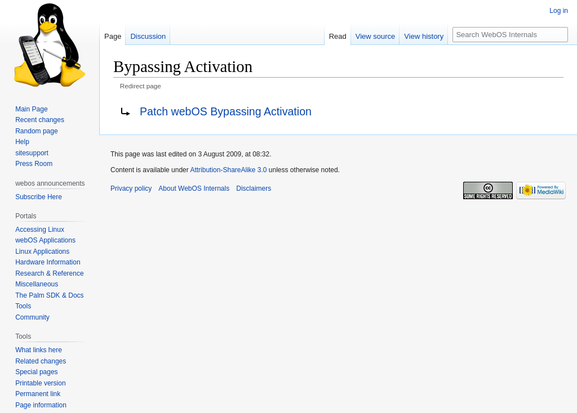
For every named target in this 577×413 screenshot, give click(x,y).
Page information (40, 405)
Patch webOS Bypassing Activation (226, 111)
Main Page (31, 109)
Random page (36, 131)
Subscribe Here (38, 197)
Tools (23, 306)
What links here (38, 350)
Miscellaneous (36, 284)
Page (112, 36)
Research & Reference (49, 273)
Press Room (33, 164)
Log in (558, 11)
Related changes (40, 361)
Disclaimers (253, 188)
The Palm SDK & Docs (49, 295)
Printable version (40, 383)
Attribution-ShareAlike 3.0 (228, 170)
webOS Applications (45, 240)
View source (376, 36)
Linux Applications (42, 251)
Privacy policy (131, 188)
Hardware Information (47, 262)
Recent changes (39, 120)
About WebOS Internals (193, 188)
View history (423, 36)
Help (22, 142)
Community (32, 317)
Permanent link (37, 394)
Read (338, 36)
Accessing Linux (39, 230)
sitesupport (31, 153)
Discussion (148, 36)
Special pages (36, 372)
